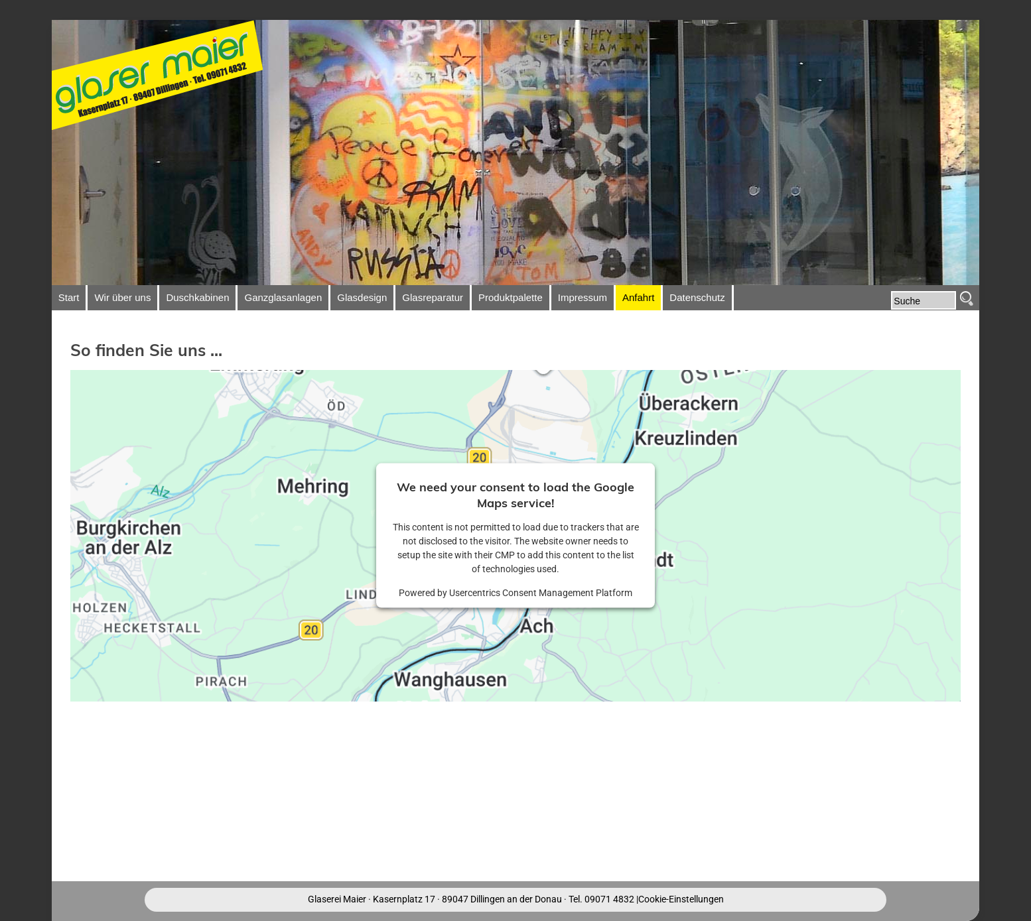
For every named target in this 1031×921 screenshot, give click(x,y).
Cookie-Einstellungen (681, 899)
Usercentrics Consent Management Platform (540, 592)
